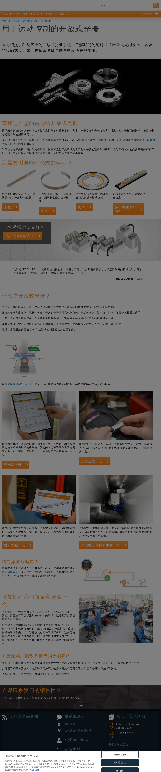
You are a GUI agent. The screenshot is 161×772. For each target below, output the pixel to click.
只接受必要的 (120, 768)
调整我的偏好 (120, 760)
